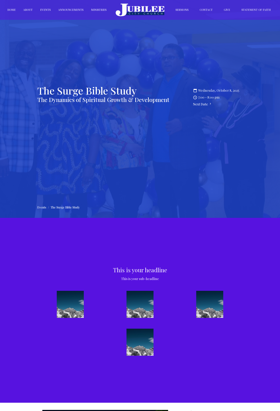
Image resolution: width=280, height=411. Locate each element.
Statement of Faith (256, 10)
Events (45, 10)
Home (11, 10)
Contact (206, 10)
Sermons (181, 10)
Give (227, 10)
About (28, 10)
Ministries (98, 10)
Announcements (70, 10)
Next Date (202, 104)
